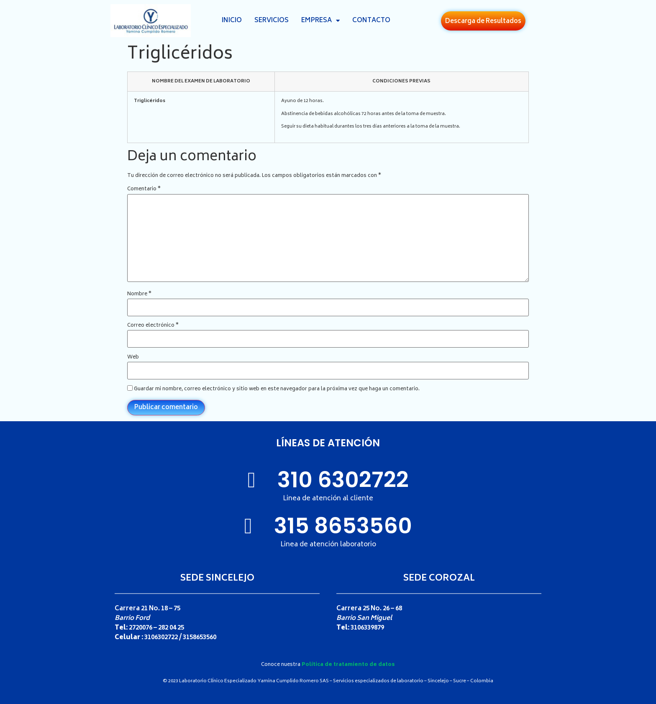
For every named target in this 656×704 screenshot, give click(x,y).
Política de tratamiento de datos (348, 664)
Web (133, 357)
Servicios (271, 20)
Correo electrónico (153, 325)
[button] (483, 21)
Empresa (320, 21)
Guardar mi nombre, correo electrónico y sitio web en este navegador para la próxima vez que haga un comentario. (277, 389)
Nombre (139, 294)
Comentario (144, 189)
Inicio (232, 20)
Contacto (371, 20)
